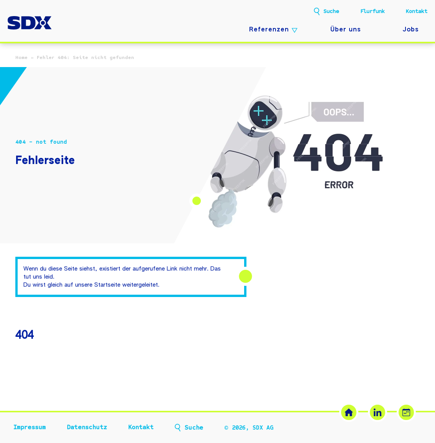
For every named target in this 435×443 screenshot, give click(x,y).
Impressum (29, 427)
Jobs (411, 30)
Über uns (345, 30)
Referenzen (269, 30)
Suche (331, 11)
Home (21, 57)
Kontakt (416, 11)
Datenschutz (87, 427)
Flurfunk (372, 11)
